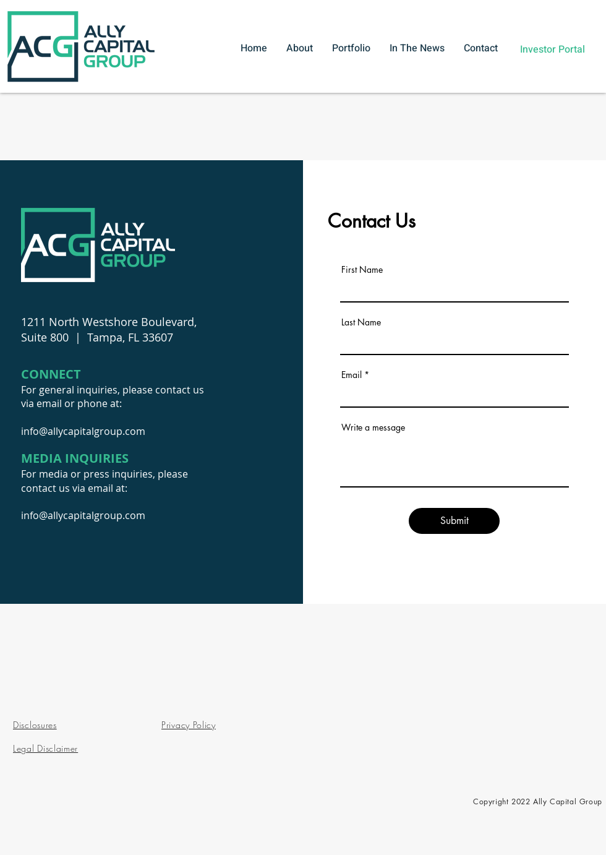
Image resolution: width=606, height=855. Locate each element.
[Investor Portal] (552, 49)
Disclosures (35, 725)
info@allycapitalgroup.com (83, 431)
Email (351, 375)
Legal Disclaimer (45, 748)
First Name (362, 269)
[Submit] (454, 521)
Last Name (361, 322)
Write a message (373, 427)
